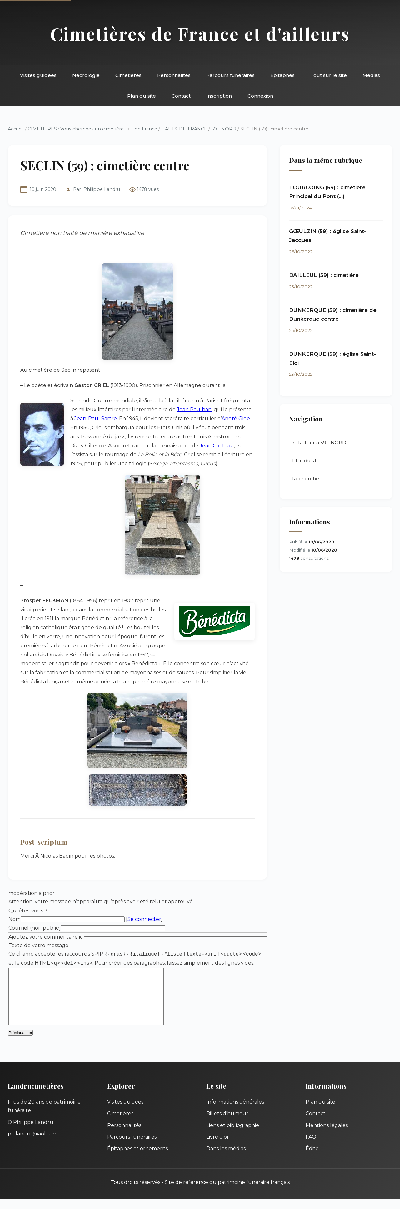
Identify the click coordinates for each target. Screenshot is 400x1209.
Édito (312, 1158)
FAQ (311, 1147)
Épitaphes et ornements (137, 1158)
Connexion (260, 96)
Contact (181, 96)
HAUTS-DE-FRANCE (184, 129)
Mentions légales (327, 1135)
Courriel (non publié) (34, 928)
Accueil (16, 129)
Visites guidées (38, 75)
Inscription (219, 96)
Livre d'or (217, 1147)
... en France (144, 129)
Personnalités (174, 75)
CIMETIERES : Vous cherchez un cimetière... (77, 129)
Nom (14, 919)
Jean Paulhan (194, 409)
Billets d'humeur (227, 1123)
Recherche (305, 479)
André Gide (236, 418)
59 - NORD (223, 129)
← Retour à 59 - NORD (319, 443)
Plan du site (141, 96)
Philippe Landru (101, 189)
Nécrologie (86, 75)
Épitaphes (282, 75)
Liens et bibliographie (232, 1135)
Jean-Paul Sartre (95, 418)
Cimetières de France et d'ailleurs (200, 33)
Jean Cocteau (217, 446)
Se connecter (144, 919)
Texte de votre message (38, 945)
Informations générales (235, 1112)
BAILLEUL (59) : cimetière (324, 275)
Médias (371, 75)
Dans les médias (226, 1158)
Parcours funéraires (230, 75)
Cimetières (128, 75)
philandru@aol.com (33, 1144)
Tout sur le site (328, 75)
